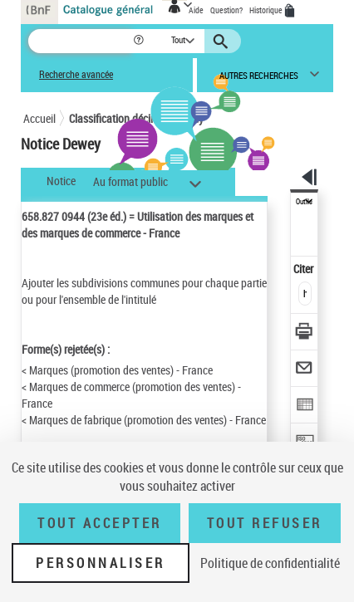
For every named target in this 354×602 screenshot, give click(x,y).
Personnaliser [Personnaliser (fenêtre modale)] (100, 563)
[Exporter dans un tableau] (305, 406)
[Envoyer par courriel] (305, 370)
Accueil (39, 118)
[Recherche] (80, 41)
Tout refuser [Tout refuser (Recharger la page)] (264, 523)
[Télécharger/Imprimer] (305, 333)
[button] (140, 41)
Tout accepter (99, 523)
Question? (226, 10)
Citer (304, 269)
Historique (266, 10)
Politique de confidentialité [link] (270, 563)
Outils (304, 202)
